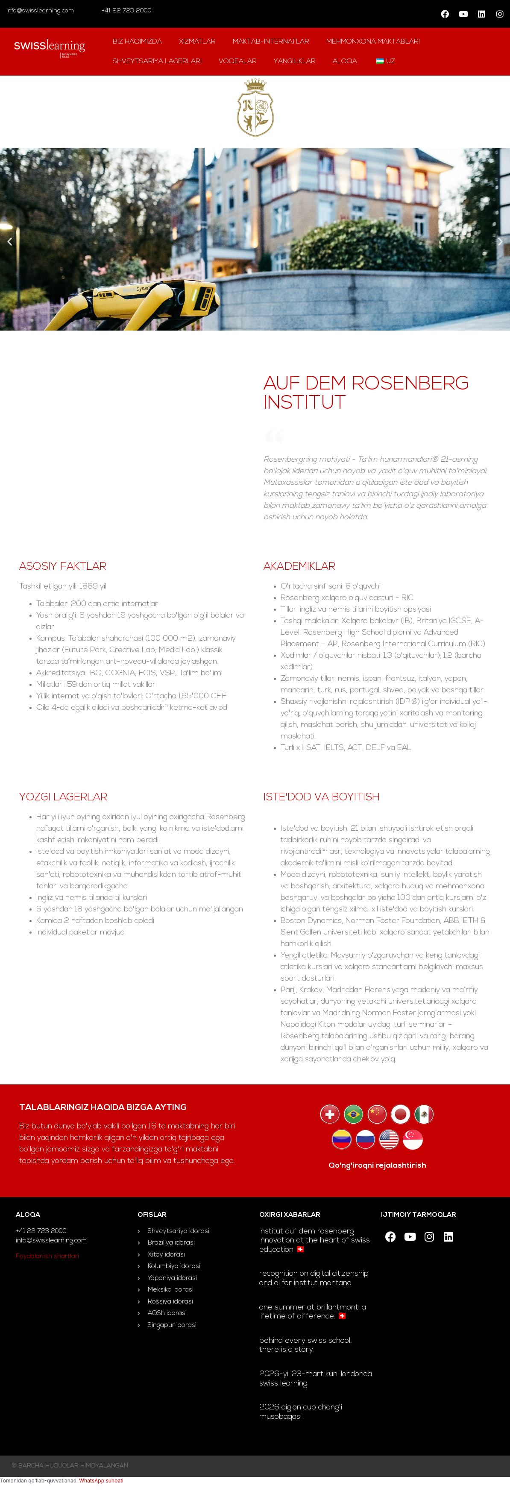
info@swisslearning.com (40, 11)
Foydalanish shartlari (47, 1257)
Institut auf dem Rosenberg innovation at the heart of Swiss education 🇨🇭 (314, 1240)
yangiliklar (295, 61)
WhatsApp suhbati (101, 1480)
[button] (9, 241)
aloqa (345, 61)
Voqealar (238, 61)
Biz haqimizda (137, 41)
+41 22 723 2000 (126, 11)
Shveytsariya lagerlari (157, 61)
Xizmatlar (197, 41)
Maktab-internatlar (271, 41)
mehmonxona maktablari (373, 41)
